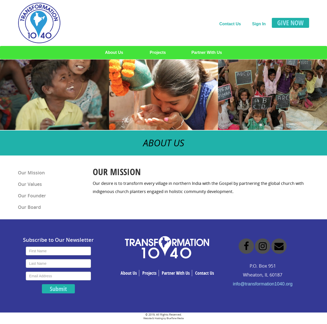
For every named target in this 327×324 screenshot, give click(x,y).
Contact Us (230, 24)
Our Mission (31, 173)
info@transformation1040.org (263, 283)
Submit (58, 289)
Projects (158, 52)
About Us (114, 52)
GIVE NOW (290, 22)
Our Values (30, 184)
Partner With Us (206, 52)
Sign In (259, 24)
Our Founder (32, 196)
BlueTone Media (175, 318)
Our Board (29, 207)
